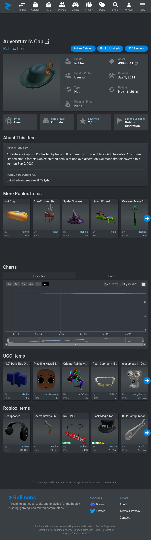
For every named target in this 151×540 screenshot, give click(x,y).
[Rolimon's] (9, 6)
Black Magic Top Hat (106, 416)
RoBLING (69, 416)
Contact (125, 517)
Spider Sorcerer (73, 201)
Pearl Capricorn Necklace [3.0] (112, 363)
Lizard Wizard (101, 201)
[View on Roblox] (47, 41)
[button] (83, 49)
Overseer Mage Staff (135, 201)
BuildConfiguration (133, 416)
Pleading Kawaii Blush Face (51, 363)
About (123, 504)
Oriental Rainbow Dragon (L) (81, 363)
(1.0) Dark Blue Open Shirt (21, 363)
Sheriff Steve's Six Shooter (50, 416)
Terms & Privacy (130, 511)
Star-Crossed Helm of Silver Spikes (56, 201)
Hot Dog (10, 201)
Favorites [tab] (39, 276)
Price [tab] (111, 276)
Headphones (12, 416)
